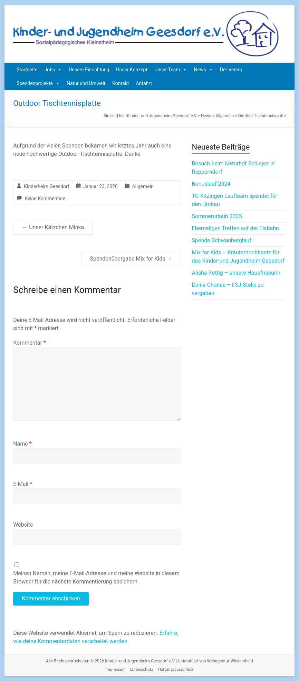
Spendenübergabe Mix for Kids (131, 258)
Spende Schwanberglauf (221, 240)
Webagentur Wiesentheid (230, 661)
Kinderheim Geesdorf (46, 186)
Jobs (53, 69)
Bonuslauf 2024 (211, 184)
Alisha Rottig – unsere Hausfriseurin (236, 273)
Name (22, 443)
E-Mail (22, 484)
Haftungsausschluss (176, 669)
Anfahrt (144, 83)
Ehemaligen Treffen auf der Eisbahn (235, 228)
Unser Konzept (131, 69)
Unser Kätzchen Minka (53, 227)
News (203, 69)
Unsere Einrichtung (89, 69)
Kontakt (120, 83)
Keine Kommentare (45, 198)
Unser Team (170, 69)
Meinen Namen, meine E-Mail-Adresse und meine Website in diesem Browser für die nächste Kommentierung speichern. (96, 577)
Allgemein (143, 186)
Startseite (27, 69)
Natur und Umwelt (86, 83)
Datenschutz (141, 669)
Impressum (115, 669)
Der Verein (231, 69)
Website (23, 524)
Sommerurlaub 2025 (217, 216)
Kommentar (29, 342)
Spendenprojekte (38, 83)
